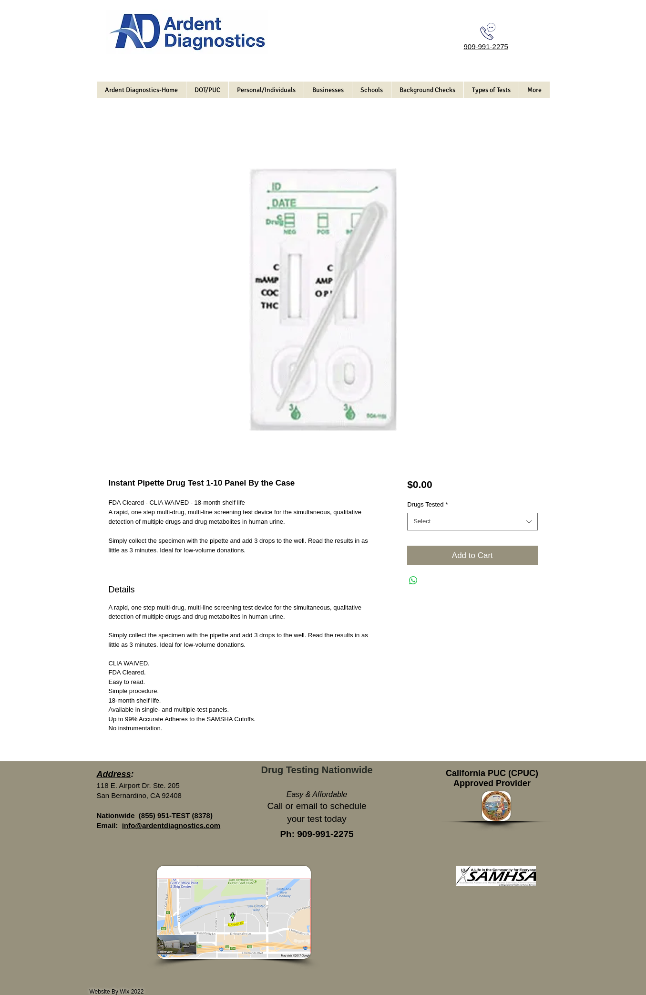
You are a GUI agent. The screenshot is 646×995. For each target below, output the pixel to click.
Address (114, 774)
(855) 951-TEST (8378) (176, 815)
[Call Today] (487, 31)
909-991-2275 (486, 46)
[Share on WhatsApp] (413, 580)
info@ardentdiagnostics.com (171, 825)
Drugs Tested (427, 504)
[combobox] (472, 521)
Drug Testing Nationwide (316, 770)
